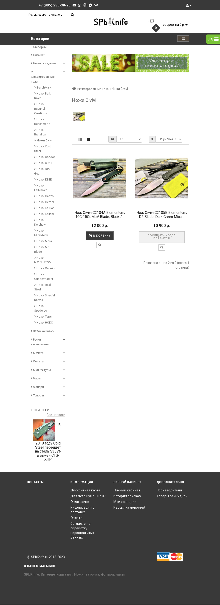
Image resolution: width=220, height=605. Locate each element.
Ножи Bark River (42, 96)
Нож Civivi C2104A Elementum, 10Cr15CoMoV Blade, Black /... (99, 214)
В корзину (100, 235)
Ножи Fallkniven (40, 188)
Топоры (37, 395)
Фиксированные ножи (43, 76)
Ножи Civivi (43, 140)
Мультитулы (41, 370)
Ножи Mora (43, 241)
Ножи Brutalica (40, 132)
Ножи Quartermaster (43, 276)
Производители (169, 490)
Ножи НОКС (43, 322)
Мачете (37, 353)
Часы (36, 378)
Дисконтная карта (86, 490)
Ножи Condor (44, 157)
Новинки (38, 55)
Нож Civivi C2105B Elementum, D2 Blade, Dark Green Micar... (161, 214)
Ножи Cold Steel (42, 149)
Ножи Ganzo (44, 196)
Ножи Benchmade (42, 122)
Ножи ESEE (43, 179)
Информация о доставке (83, 510)
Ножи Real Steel (42, 287)
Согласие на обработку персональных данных (82, 530)
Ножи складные (43, 63)
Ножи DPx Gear (42, 171)
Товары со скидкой (172, 496)
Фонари (37, 387)
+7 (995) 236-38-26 (55, 5)
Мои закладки (124, 502)
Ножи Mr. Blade (41, 249)
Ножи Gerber (44, 202)
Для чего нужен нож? (88, 496)
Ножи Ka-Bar (44, 208)
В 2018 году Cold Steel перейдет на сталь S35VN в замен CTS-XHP (48, 442)
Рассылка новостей (129, 507)
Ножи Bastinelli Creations (40, 108)
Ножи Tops (43, 316)
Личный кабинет (126, 490)
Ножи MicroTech (41, 233)
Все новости (56, 415)
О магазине (80, 502)
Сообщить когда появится (162, 237)
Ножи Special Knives (44, 298)
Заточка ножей (42, 331)
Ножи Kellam (44, 214)
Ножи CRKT (43, 163)
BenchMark (42, 87)
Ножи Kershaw (40, 222)
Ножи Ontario (44, 268)
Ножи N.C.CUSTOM (42, 260)
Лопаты (37, 361)
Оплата (77, 518)
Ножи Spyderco (40, 308)
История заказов (127, 496)
